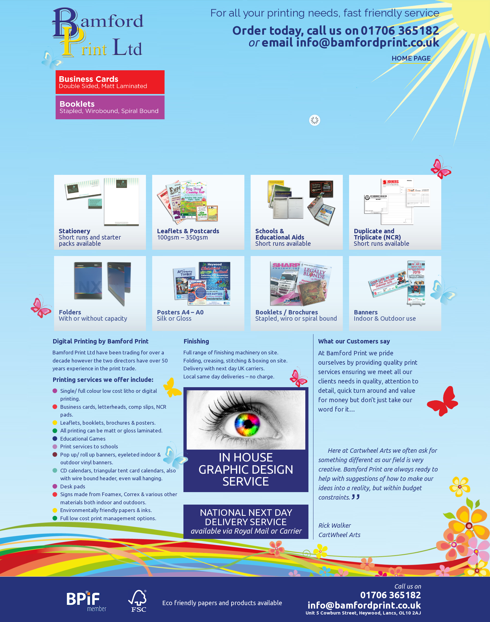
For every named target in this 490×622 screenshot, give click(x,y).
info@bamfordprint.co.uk (367, 42)
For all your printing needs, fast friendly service (324, 13)
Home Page (411, 58)
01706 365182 (400, 30)
